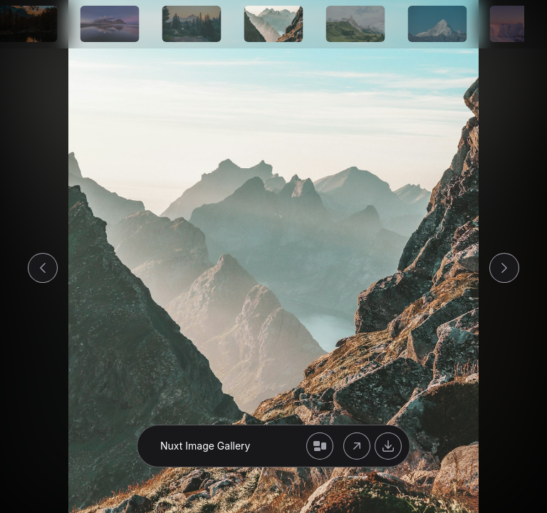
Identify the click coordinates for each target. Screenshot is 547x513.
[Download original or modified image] (388, 446)
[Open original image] (357, 446)
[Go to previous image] (42, 268)
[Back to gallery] (320, 446)
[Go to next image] (504, 268)
